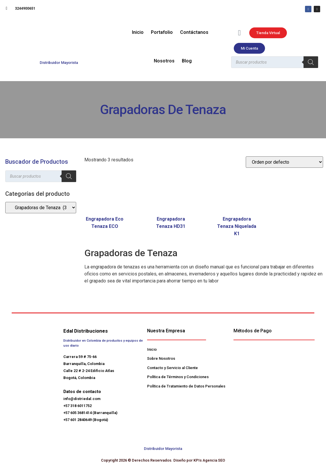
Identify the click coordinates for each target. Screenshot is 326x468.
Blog (187, 61)
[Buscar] (311, 62)
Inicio (138, 32)
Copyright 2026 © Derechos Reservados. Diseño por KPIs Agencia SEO (163, 460)
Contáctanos (194, 32)
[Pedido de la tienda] (284, 162)
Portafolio (162, 32)
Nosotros (164, 61)
